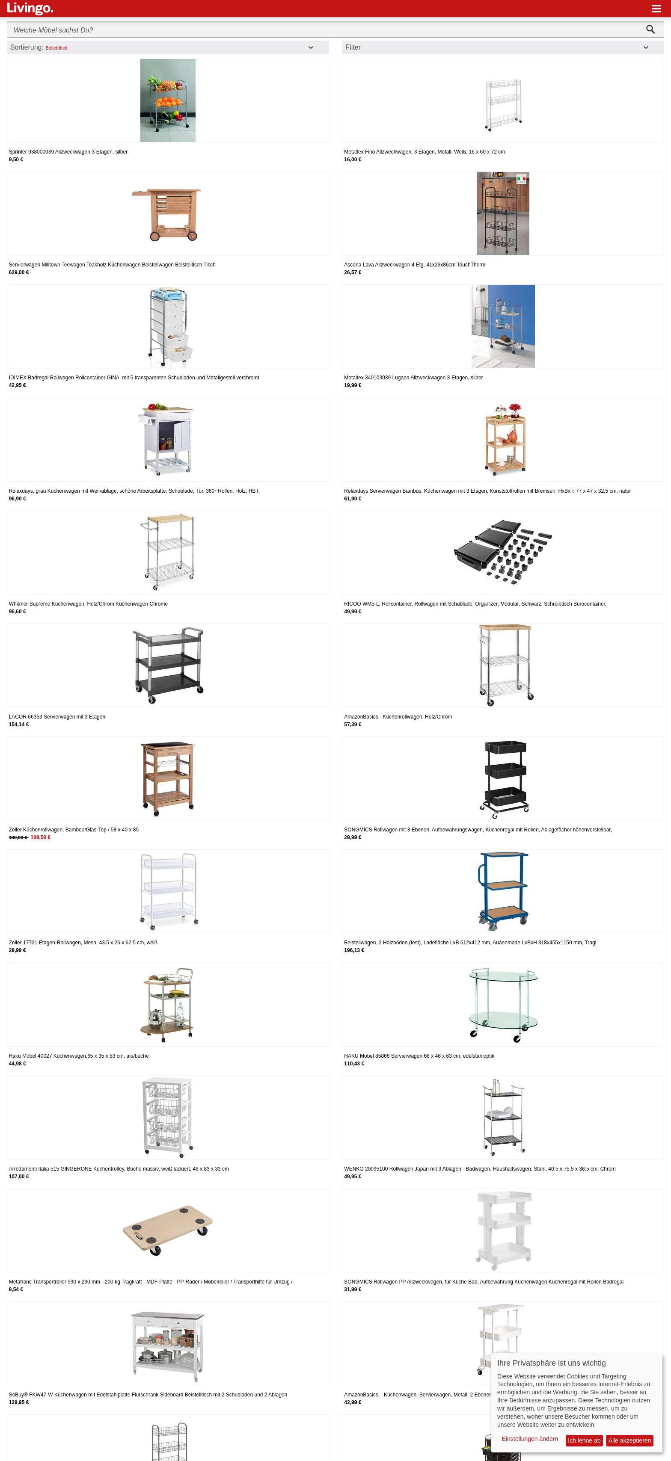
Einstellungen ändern (530, 1438)
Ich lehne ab (584, 1440)
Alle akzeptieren (630, 1440)
